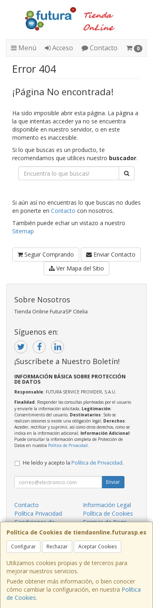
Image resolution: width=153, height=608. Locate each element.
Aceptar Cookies (97, 546)
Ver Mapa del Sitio (76, 268)
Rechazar (57, 546)
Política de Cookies (108, 513)
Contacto (100, 47)
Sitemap (23, 231)
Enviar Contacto (110, 254)
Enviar (113, 481)
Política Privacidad (38, 513)
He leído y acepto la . (73, 462)
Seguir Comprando (46, 254)
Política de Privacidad (68, 445)
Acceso (59, 47)
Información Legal (107, 505)
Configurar (23, 546)
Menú (23, 47)
